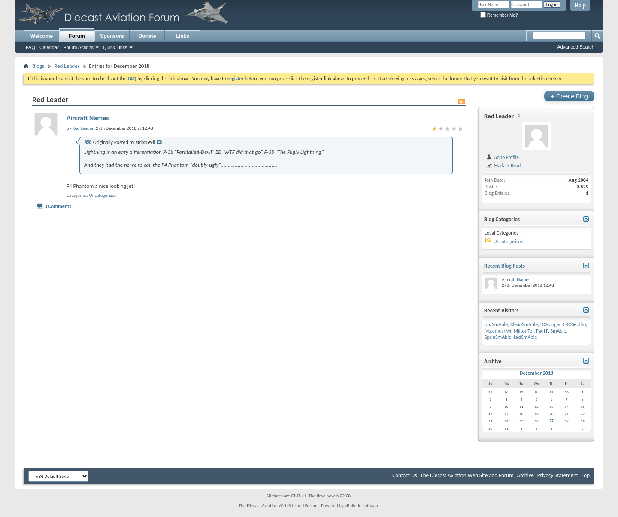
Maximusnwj (498, 331)
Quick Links (115, 47)
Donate (147, 36)
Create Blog (569, 96)
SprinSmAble (498, 337)
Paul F (542, 331)
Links (182, 36)
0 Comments (58, 206)
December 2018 (536, 373)
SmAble (558, 331)
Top (586, 475)
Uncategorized (103, 195)
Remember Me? (499, 15)
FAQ (30, 47)
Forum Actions (79, 47)
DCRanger (550, 324)
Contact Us (404, 475)
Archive (525, 475)
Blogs (38, 66)
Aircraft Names (88, 118)
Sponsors (112, 36)
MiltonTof (523, 331)
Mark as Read (503, 165)
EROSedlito (574, 324)
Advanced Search (575, 46)
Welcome (41, 36)
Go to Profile (502, 157)
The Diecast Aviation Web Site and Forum (466, 475)
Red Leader (66, 66)
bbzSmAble (496, 324)
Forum (77, 36)
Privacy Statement (557, 475)
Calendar (49, 47)
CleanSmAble (524, 324)
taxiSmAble (525, 337)
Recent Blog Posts (504, 266)
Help (580, 6)
